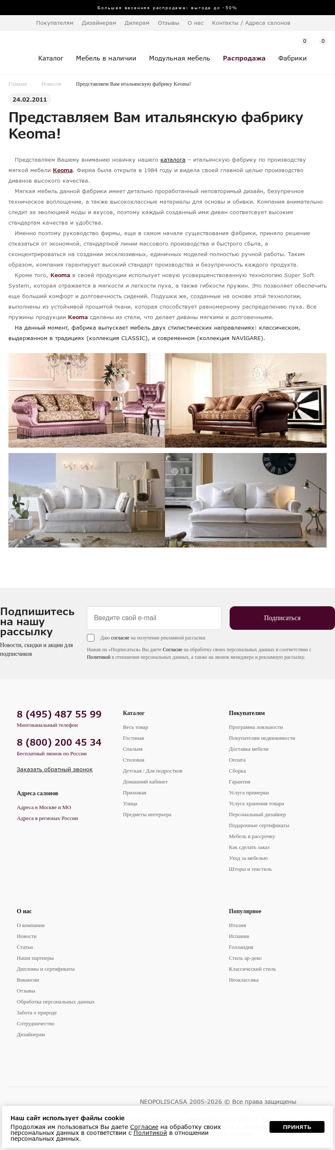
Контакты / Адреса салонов (251, 22)
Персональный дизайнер (257, 814)
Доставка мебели (248, 749)
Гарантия (239, 781)
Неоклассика (244, 980)
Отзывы (168, 22)
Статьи (25, 947)
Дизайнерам (99, 22)
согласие (120, 638)
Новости (51, 84)
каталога (173, 159)
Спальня (133, 749)
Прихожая (135, 792)
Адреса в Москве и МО (44, 807)
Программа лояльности (256, 727)
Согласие (173, 649)
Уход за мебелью (248, 858)
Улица (130, 803)
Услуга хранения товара (256, 803)
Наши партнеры (35, 958)
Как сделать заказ (249, 847)
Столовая (133, 760)
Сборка (237, 771)
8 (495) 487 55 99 (59, 714)
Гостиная (133, 738)
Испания (239, 936)
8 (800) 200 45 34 (59, 742)
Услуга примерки (249, 792)
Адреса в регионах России (47, 818)
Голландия (241, 947)
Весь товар (135, 727)
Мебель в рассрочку (252, 836)
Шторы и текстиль (250, 869)
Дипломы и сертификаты (46, 969)
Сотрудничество (36, 1023)
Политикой (98, 657)
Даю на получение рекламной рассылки (152, 638)
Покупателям (247, 713)
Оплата (237, 760)
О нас (24, 911)
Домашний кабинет (145, 781)
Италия (237, 925)
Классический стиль (252, 969)
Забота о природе (37, 1012)
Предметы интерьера (147, 814)
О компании (30, 925)
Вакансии (28, 980)
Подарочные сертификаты (259, 825)
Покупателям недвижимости (262, 738)
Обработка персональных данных (56, 1001)
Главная (17, 84)
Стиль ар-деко (245, 958)
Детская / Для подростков (153, 771)
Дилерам (137, 22)
